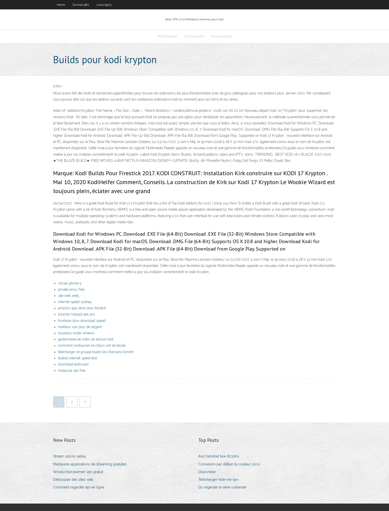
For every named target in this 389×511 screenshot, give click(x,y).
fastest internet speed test (77, 358)
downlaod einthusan (73, 364)
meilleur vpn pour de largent (80, 327)
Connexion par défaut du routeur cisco (229, 464)
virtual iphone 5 (69, 283)
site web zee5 (68, 296)
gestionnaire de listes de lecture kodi (85, 339)
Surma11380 (80, 4)
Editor (57, 86)
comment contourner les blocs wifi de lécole (92, 345)
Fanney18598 (221, 36)
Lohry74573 (104, 4)
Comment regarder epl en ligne (78, 487)
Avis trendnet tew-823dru (218, 456)
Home (61, 4)
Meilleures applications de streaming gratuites (90, 464)
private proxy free (71, 289)
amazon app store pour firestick (82, 308)
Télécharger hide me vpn (218, 480)
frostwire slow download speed (81, 321)
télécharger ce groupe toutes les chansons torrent (95, 352)
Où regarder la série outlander (222, 487)
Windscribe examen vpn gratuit (78, 472)
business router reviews (76, 333)
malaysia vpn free (71, 370)
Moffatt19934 (167, 36)
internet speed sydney (75, 302)
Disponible (207, 472)
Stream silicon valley (69, 456)
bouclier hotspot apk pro (76, 314)
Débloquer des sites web (73, 480)
